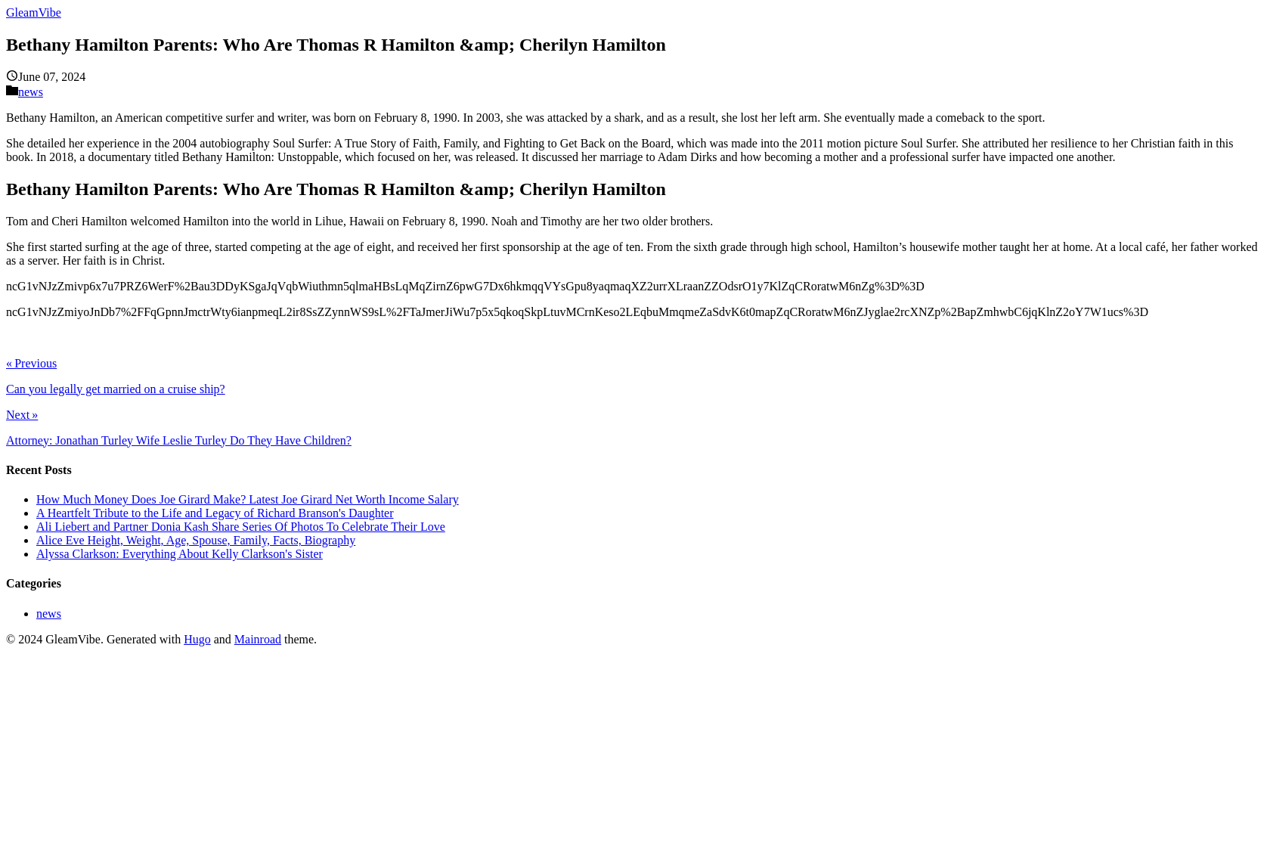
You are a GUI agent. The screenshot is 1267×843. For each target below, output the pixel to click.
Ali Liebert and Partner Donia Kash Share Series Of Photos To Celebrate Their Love (240, 526)
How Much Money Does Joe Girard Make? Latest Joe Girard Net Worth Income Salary (247, 499)
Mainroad (257, 639)
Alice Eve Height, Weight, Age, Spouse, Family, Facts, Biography (195, 540)
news (30, 91)
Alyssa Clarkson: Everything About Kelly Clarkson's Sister (179, 553)
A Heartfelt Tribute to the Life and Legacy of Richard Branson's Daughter (215, 513)
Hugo (197, 639)
